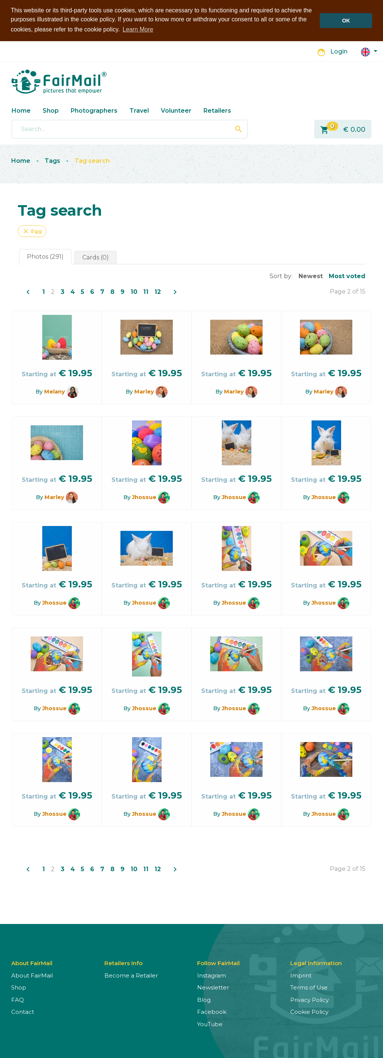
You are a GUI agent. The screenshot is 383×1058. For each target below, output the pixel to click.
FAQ (17, 999)
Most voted (347, 275)
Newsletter (213, 987)
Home (21, 109)
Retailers (217, 109)
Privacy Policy (309, 999)
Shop (51, 109)
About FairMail (32, 974)
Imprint (301, 974)
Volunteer (176, 109)
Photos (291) (45, 255)
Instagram (211, 974)
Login (338, 51)
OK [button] (346, 21)
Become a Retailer (131, 974)
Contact (22, 1011)
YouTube (210, 1023)
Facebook (211, 1011)
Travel (139, 109)
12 (157, 291)
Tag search (92, 160)
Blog (204, 999)
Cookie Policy (309, 1011)
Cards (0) (95, 256)
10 (134, 291)
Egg (32, 230)
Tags (52, 160)
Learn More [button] (138, 29)
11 (145, 291)
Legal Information (316, 962)
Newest (310, 275)
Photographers (94, 109)
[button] (369, 50)
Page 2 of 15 (347, 290)
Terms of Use (309, 987)
